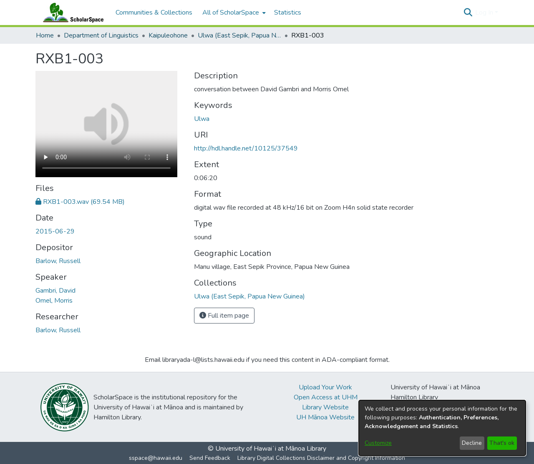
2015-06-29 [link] (55, 231)
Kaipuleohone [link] (168, 35)
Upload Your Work (325, 387)
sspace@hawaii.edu (155, 458)
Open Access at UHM (326, 397)
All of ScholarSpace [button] (230, 12)
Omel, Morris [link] (54, 300)
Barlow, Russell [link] (58, 261)
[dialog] (442, 428)
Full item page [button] (224, 315)
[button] (468, 13)
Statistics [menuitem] (287, 12)
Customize (378, 443)
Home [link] (45, 35)
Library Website (325, 407)
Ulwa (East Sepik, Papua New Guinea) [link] (239, 35)
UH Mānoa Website (325, 417)
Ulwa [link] (201, 118)
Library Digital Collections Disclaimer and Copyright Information (321, 458)
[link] (80, 201)
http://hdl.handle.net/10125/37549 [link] (246, 148)
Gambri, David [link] (55, 290)
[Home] (71, 12)
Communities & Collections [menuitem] (154, 12)
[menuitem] (233, 12)
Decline (472, 443)
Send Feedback (209, 458)
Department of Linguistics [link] (101, 35)
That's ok (501, 443)
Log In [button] (485, 12)
